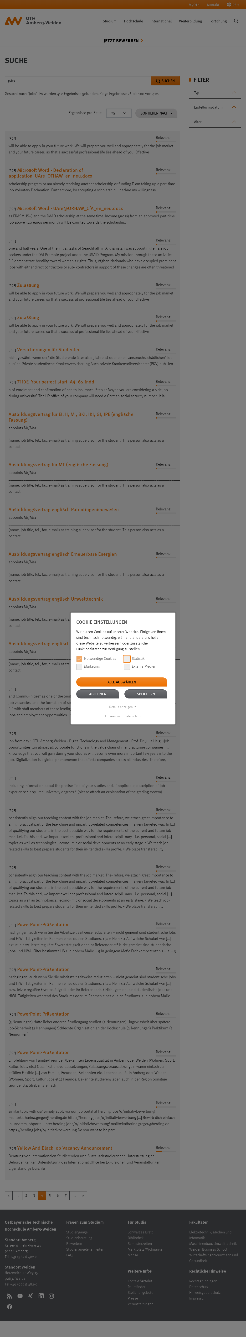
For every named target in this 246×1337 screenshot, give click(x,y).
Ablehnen (97, 694)
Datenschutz (132, 716)
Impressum (112, 716)
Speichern (146, 694)
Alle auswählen (122, 682)
